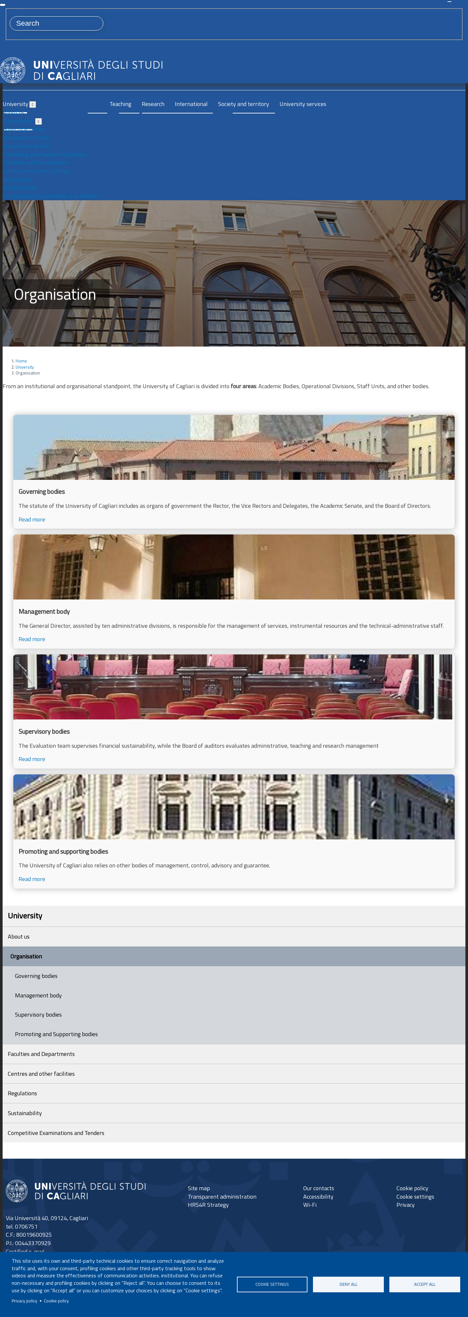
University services (303, 103)
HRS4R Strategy (208, 1204)
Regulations (17, 179)
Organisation (18, 120)
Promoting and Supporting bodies (44, 154)
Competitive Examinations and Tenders (51, 195)
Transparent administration (222, 1196)
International (191, 103)
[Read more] (234, 472)
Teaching (120, 103)
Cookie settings (272, 1284)
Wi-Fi (310, 1204)
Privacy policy (24, 1300)
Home (21, 361)
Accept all (425, 1284)
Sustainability (20, 187)
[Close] (2, 5)
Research (153, 103)
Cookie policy (56, 1300)
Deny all (349, 1284)
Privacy (405, 1204)
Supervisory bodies (26, 145)
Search (449, 1)
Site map (199, 1187)
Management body (26, 137)
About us (13, 112)
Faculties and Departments (36, 162)
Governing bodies (24, 129)
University (15, 103)
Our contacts (318, 1187)
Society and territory (243, 103)
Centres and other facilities (36, 170)
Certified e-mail (25, 1251)
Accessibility (318, 1196)
